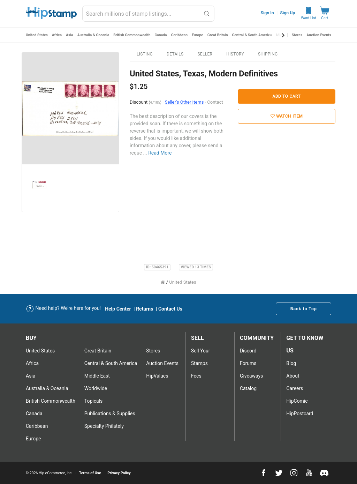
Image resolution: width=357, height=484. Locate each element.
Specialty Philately (104, 426)
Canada (162, 35)
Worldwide (95, 388)
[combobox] (148, 14)
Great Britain (219, 35)
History (235, 54)
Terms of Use (90, 473)
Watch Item (287, 116)
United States (37, 35)
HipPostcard (299, 413)
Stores (297, 35)
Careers (294, 388)
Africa (57, 35)
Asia (70, 35)
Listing (145, 54)
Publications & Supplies (109, 413)
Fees (196, 376)
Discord (248, 350)
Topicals (93, 401)
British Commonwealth (133, 35)
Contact (215, 102)
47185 (155, 102)
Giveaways (251, 376)
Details (175, 54)
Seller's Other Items (184, 102)
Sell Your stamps (200, 357)
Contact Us (170, 309)
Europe (199, 35)
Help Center (118, 309)
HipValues (157, 376)
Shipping (268, 54)
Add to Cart (287, 96)
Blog (291, 363)
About (292, 376)
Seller (204, 54)
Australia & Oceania (94, 35)
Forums (248, 363)
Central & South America (254, 35)
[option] (70, 108)
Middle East (97, 376)
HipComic (296, 401)
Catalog (248, 388)
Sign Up (287, 12)
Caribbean (181, 35)
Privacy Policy (119, 473)
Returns (144, 309)
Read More (160, 153)
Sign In (267, 12)
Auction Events (318, 35)
